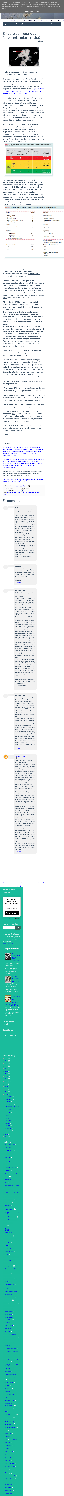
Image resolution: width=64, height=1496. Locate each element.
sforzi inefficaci (53, 909)
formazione (52, 585)
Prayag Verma (38, 1495)
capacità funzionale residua (52, 397)
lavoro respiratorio (52, 662)
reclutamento (53, 875)
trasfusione (52, 952)
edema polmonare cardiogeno (52, 509)
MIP (50, 685)
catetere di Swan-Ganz (11, 1132)
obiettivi (51, 728)
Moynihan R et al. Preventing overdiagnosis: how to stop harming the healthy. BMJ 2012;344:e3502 (22, 93)
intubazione (52, 632)
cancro (51, 392)
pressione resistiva (52, 833)
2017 (51, 275)
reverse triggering (51, 891)
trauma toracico (53, 960)
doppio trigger (53, 489)
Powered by (54, 67)
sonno (51, 924)
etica (50, 552)
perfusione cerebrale (52, 770)
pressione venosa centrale (53, 844)
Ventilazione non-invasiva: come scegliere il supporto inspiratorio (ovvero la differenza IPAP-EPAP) (54, 183)
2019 (51, 270)
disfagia (51, 482)
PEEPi (51, 766)
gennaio (53, 329)
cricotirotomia (52, 474)
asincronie (52, 367)
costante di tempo (10, 1159)
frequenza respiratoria (52, 588)
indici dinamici (53, 600)
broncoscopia (52, 389)
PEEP (51, 763)
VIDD (50, 1037)
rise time (51, 898)
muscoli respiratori (52, 709)
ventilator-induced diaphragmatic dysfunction (53, 985)
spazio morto (52, 927)
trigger (51, 964)
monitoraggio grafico (11, 1293)
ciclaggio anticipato (51, 414)
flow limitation (53, 577)
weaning (52, 1053)
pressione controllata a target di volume (53, 805)
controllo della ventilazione (53, 430)
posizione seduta (53, 791)
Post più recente (8, 927)
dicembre (54, 290)
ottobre (53, 295)
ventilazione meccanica (53, 1010)
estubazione (53, 544)
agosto (53, 311)
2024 (51, 257)
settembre (54, 298)
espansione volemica (52, 541)
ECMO (51, 504)
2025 (51, 255)
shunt (50, 921)
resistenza (52, 885)
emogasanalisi (53, 528)
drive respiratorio (53, 493)
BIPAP (50, 383)
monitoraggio (53, 692)
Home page (22, 927)
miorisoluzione (53, 680)
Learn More (29, 11)
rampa (51, 872)
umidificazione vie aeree (53, 972)
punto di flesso (53, 869)
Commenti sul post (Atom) (16, 930)
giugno (53, 316)
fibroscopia (52, 558)
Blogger (35, 1490)
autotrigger (52, 377)
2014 (51, 283)
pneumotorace (53, 780)
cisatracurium (52, 418)
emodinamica (21, 514)
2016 (51, 278)
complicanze (53, 424)
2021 (51, 265)
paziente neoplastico (52, 759)
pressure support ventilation (52, 856)
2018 (51, 273)
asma (50, 370)
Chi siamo (30, 24)
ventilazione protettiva (53, 1025)
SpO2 (50, 933)
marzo (53, 324)
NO (50, 716)
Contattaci (51, 24)
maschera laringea (52, 669)
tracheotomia (53, 948)
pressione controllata (52, 800)
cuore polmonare (52, 478)
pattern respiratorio (52, 755)
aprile (53, 322)
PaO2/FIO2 (52, 748)
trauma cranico (53, 955)
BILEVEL (51, 380)
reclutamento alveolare (53, 881)
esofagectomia (53, 537)
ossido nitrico (52, 730)
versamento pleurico (52, 1034)
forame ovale (52, 581)
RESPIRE (51, 888)
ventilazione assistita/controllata (53, 1001)
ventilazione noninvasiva (53, 1018)
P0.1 (50, 745)
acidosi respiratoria (52, 344)
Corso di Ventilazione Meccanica (53, 452)
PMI (50, 778)
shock (51, 918)
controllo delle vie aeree (53, 436)
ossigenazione (53, 733)
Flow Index (52, 574)
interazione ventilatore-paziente (52, 628)
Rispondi (18, 582)
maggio (53, 319)
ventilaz (51, 990)
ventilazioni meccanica (52, 1029)
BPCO (51, 386)
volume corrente (52, 1049)
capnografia (52, 401)
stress (51, 939)
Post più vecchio (37, 927)
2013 (51, 285)
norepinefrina (52, 719)
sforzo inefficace (53, 914)
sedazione (52, 906)
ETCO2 (51, 549)
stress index (52, 942)
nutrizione (52, 722)
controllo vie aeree (10, 1147)
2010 (51, 335)
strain (50, 936)
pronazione (52, 862)
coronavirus (52, 444)
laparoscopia (52, 658)
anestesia (52, 352)
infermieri (52, 603)
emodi (51, 520)
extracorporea (53, 555)
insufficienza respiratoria (52, 607)
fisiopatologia (53, 565)
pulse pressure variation (53, 866)
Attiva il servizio (54, 59)
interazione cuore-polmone (53, 616)
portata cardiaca (53, 786)
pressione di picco (10, 1358)
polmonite (52, 784)
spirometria (52, 930)
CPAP (51, 471)
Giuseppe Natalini (21, 791)
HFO (50, 594)
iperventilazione (53, 648)
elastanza (51, 513)
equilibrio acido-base (52, 533)
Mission (40, 24)
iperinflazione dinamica (53, 644)
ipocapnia (51, 652)
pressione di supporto (53, 820)
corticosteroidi (53, 459)
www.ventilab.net (53, 103)
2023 (51, 260)
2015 (51, 280)
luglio (53, 314)
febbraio (54, 327)
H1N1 (50, 591)
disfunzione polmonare (52, 485)
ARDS (52, 360)
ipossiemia (6, 516)
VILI (50, 1041)
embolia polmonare (12, 514)
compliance (52, 421)
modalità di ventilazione (53, 688)
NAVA (50, 713)
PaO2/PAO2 (52, 751)
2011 (51, 332)
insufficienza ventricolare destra (52, 612)
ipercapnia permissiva (52, 639)
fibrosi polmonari (53, 560)
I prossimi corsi (14, 24)
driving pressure (53, 497)
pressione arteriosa (52, 795)
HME (50, 597)
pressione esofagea (52, 824)
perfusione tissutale (52, 774)
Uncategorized (53, 976)
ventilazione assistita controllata (52, 995)
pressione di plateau (11, 1360)
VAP (50, 980)
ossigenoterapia (53, 741)
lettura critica (52, 665)
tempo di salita (53, 945)
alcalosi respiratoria (52, 348)
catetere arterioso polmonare (52, 405)
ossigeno (51, 738)
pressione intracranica (52, 829)
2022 (51, 262)
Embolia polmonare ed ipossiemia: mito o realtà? (55, 304)
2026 (51, 252)
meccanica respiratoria (53, 674)
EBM (50, 502)
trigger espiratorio (52, 968)
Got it (37, 11)
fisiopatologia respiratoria (32, 514)
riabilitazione (52, 895)
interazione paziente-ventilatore (52, 623)
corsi (50, 447)
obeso (51, 725)
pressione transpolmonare (53, 839)
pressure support (52, 850)
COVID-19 (52, 468)
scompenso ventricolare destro (52, 902)
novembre (54, 293)
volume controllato (52, 1044)
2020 (51, 267)
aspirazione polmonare (52, 373)
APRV (51, 357)
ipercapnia (52, 635)
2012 (51, 288)
